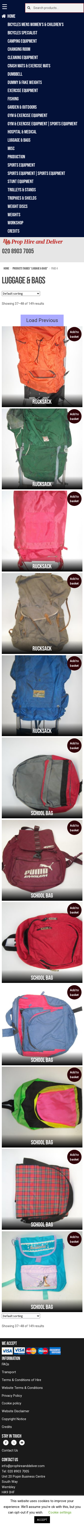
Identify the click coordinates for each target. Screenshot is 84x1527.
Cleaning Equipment (23, 57)
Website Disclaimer (15, 1411)
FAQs (5, 1364)
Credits (13, 231)
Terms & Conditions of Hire (21, 1380)
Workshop (15, 222)
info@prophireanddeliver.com (23, 1466)
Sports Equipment (21, 165)
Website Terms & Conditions (22, 1388)
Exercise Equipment (23, 90)
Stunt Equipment (21, 181)
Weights (14, 214)
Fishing (13, 98)
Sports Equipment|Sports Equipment (36, 173)
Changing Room (19, 49)
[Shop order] (21, 293)
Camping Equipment (22, 41)
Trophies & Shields (22, 198)
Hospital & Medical (22, 131)
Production (16, 156)
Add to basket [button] (74, 334)
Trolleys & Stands (22, 189)
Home (11, 16)
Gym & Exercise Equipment (27, 115)
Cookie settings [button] (59, 1512)
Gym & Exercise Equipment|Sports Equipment (43, 123)
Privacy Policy (12, 1396)
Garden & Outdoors (22, 107)
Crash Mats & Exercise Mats (29, 65)
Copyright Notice (14, 1419)
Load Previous (42, 320)
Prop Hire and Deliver (36, 241)
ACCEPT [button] (42, 1519)
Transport (9, 1372)
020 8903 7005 (18, 251)
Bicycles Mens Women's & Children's (36, 24)
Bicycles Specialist (22, 32)
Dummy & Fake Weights (25, 82)
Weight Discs (18, 206)
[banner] (42, 249)
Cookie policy (11, 1403)
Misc (11, 148)
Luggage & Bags (19, 140)
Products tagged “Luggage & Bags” (30, 268)
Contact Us (10, 1450)
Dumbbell (15, 74)
